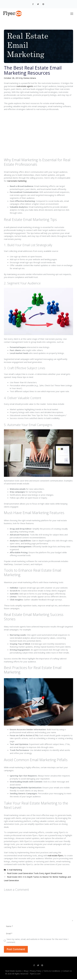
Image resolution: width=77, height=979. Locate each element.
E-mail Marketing (14, 869)
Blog (26, 971)
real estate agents (24, 86)
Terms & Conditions (51, 971)
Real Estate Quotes (13, 971)
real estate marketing (16, 181)
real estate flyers (55, 855)
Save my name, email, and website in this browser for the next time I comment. (38, 940)
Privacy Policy (35, 971)
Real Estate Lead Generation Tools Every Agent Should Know (34, 873)
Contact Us (67, 971)
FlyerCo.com (35, 973)
